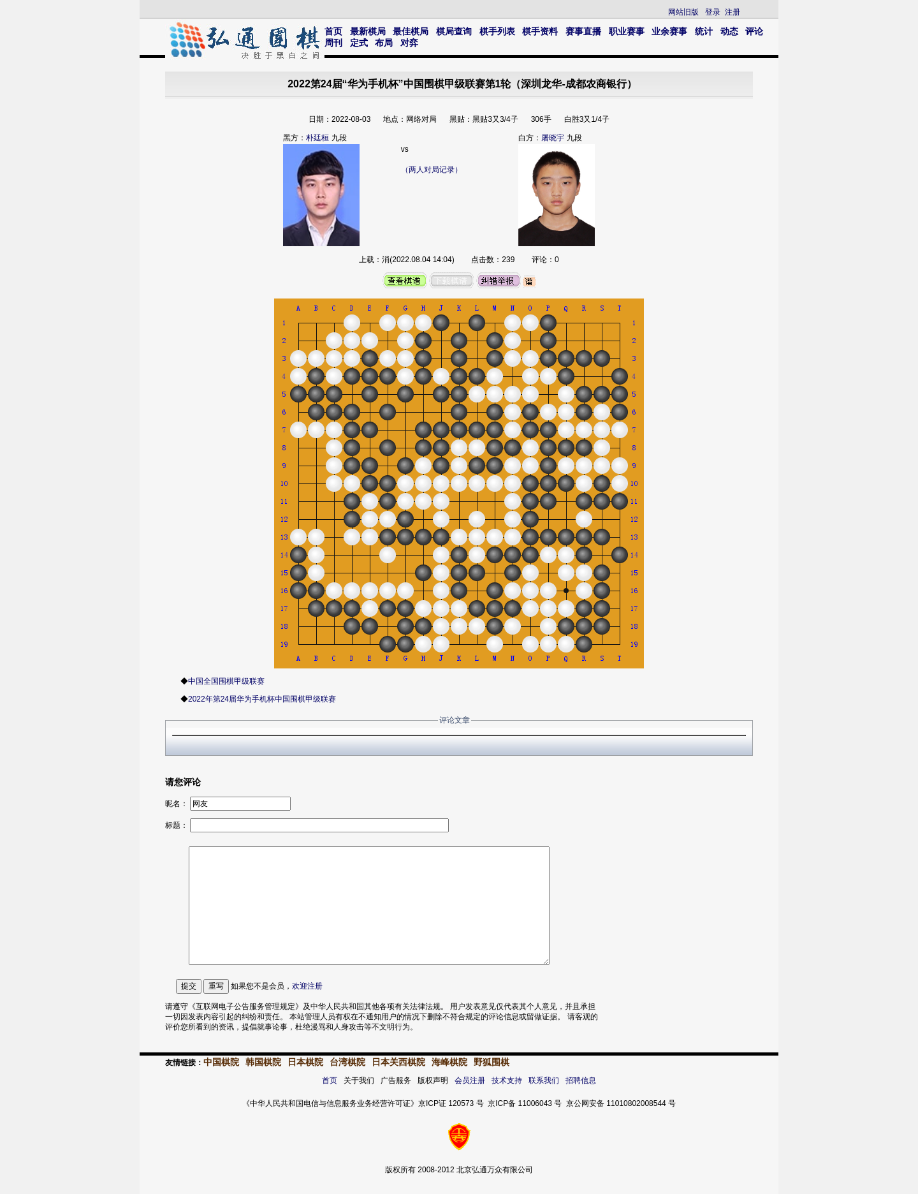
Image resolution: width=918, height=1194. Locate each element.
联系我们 (543, 1080)
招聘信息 (580, 1080)
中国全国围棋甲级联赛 (226, 681)
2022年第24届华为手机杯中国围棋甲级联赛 (262, 699)
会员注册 (470, 1080)
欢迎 (307, 986)
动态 (729, 31)
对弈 (409, 43)
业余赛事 (669, 31)
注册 (732, 12)
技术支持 (507, 1080)
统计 (704, 31)
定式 (359, 43)
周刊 (333, 43)
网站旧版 (683, 12)
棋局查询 (454, 31)
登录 (712, 12)
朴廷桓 (317, 137)
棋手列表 (497, 31)
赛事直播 (583, 31)
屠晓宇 (552, 137)
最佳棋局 (410, 31)
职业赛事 (627, 31)
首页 (333, 31)
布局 (384, 43)
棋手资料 (540, 31)
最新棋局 (368, 31)
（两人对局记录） (431, 169)
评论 (754, 31)
